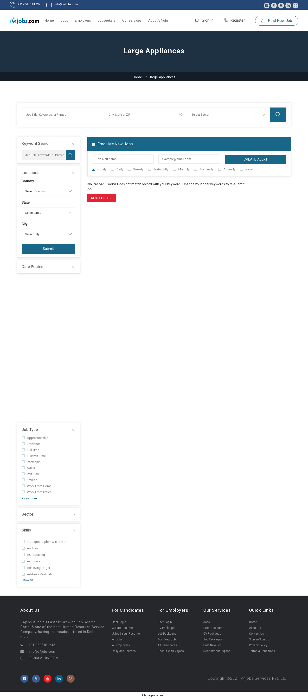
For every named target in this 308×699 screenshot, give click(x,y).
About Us (255, 628)
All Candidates (167, 645)
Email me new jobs (112, 143)
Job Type (30, 429)
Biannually (203, 169)
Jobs (64, 20)
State (26, 202)
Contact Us (256, 633)
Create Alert (256, 159)
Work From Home (36, 486)
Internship (31, 462)
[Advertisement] (48, 348)
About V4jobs (158, 20)
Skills (26, 530)
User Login (119, 622)
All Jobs (117, 639)
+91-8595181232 (29, 4)
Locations (30, 172)
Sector (27, 514)
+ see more (29, 498)
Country (28, 181)
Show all (27, 580)
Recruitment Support (217, 651)
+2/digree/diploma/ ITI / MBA (45, 542)
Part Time (31, 474)
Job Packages (167, 633)
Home (49, 20)
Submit (48, 249)
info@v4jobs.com (66, 4)
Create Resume (122, 628)
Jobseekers (107, 20)
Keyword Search (36, 143)
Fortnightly (158, 169)
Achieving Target (36, 568)
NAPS (28, 468)
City (24, 224)
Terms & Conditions (262, 651)
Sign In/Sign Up (259, 639)
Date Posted (32, 266)
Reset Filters (101, 198)
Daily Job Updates (124, 651)
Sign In (204, 20)
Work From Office (36, 492)
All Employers (121, 645)
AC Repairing (33, 555)
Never (246, 169)
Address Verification (38, 574)
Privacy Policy (258, 645)
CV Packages (166, 628)
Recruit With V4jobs (171, 651)
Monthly (181, 169)
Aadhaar (30, 548)
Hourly (99, 169)
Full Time (30, 449)
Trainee (29, 480)
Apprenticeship (35, 437)
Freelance (31, 443)
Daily (117, 169)
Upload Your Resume (126, 633)
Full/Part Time (34, 455)
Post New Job (276, 20)
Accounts (31, 561)
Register (234, 20)
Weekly (135, 169)
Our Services (131, 20)
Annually (226, 169)
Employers (83, 20)
